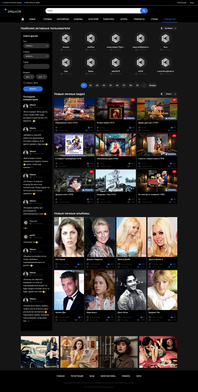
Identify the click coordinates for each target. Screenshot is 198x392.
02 (91, 85)
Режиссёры (108, 19)
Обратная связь (108, 376)
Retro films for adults (33, 3)
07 (124, 85)
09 (137, 85)
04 (104, 85)
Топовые (47, 19)
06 (117, 85)
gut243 (32, 235)
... (144, 85)
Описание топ (31, 242)
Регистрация (181, 3)
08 (131, 85)
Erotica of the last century (12, 3)
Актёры (123, 19)
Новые (32, 19)
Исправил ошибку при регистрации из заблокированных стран (34, 211)
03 (97, 85)
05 (111, 85)
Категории (93, 19)
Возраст (26, 72)
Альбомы (78, 19)
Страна (26, 52)
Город (25, 62)
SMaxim (33, 105)
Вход (192, 3)
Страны (154, 19)
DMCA (138, 376)
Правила (126, 376)
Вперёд (153, 85)
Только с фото (32, 83)
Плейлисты (139, 19)
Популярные (63, 19)
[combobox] (36, 45)
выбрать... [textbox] (30, 46)
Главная (23, 19)
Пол (25, 41)
